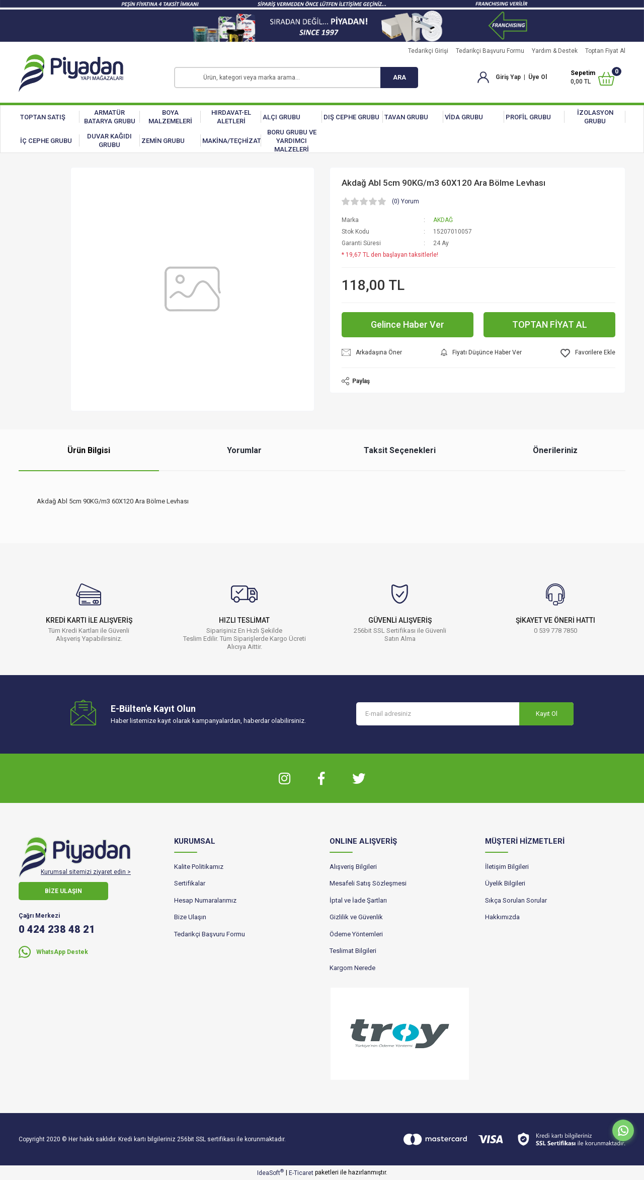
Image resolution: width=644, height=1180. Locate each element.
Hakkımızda (502, 917)
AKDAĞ (443, 220)
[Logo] (71, 73)
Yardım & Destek (555, 50)
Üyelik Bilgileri (505, 883)
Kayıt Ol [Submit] (546, 713)
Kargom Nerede (352, 968)
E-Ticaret (301, 1172)
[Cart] (592, 77)
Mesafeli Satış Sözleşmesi (368, 883)
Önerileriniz (555, 450)
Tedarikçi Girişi (428, 50)
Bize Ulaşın (190, 917)
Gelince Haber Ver (407, 324)
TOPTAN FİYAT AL (549, 324)
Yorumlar (244, 450)
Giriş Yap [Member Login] (508, 77)
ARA (399, 77)
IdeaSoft (270, 1172)
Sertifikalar (189, 883)
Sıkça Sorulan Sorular (516, 900)
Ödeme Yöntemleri (356, 934)
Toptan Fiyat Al (605, 50)
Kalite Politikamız (198, 866)
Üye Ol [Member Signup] (537, 77)
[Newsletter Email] (465, 713)
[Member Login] (483, 77)
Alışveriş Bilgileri (353, 866)
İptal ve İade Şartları (358, 900)
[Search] (296, 77)
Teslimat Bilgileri (353, 950)
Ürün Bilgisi (88, 450)
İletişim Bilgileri (507, 866)
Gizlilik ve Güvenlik (356, 917)
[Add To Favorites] (587, 353)
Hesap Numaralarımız (205, 900)
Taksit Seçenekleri (400, 450)
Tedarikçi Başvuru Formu (490, 50)
